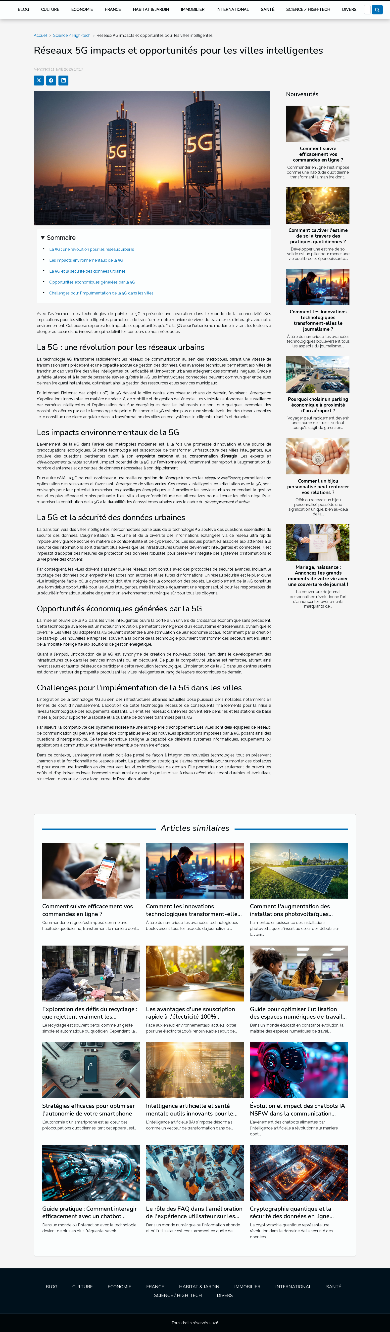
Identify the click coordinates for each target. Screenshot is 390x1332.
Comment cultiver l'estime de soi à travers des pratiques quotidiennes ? (318, 236)
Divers (349, 9)
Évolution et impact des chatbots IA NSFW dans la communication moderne (297, 1113)
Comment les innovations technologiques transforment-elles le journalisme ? (318, 320)
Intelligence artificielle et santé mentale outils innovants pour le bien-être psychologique (189, 1113)
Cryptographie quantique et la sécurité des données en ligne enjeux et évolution (290, 1216)
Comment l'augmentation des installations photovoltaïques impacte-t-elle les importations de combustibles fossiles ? (296, 917)
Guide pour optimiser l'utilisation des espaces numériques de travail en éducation (296, 1016)
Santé (267, 9)
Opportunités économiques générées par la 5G (92, 282)
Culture (50, 9)
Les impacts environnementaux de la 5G (86, 260)
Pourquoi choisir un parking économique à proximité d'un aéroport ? (318, 405)
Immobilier (192, 9)
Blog (23, 9)
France (113, 9)
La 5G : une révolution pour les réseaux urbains (91, 249)
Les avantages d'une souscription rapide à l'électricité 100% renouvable (190, 1016)
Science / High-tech (308, 9)
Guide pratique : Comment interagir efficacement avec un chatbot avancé (89, 1216)
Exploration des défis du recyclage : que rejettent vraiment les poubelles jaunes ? (89, 1016)
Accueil (40, 35)
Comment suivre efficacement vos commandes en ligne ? (318, 154)
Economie (82, 9)
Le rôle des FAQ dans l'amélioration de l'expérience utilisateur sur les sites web (194, 1216)
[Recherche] (367, 9)
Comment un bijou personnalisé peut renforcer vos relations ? (318, 487)
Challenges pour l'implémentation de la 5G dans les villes (101, 293)
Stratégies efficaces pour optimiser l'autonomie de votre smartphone (88, 1109)
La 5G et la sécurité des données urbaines (87, 271)
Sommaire (61, 237)
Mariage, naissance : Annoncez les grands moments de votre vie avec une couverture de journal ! (318, 576)
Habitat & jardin (151, 9)
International (232, 9)
